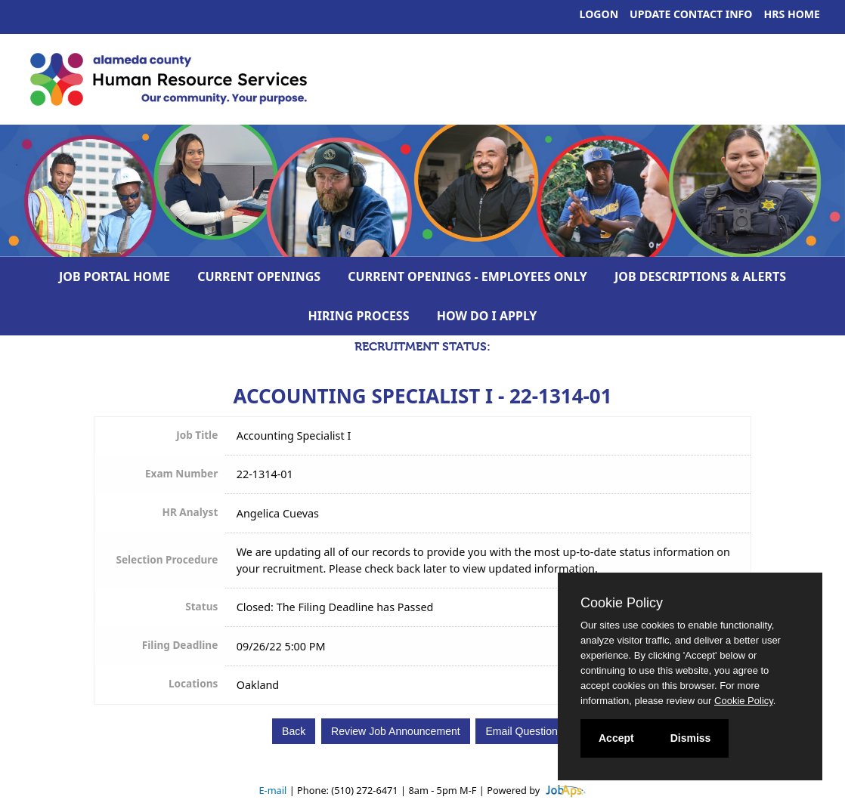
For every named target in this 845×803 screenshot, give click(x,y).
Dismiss (690, 738)
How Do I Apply (487, 315)
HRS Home (792, 14)
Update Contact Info (691, 14)
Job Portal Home (114, 276)
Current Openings (258, 276)
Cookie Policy (621, 602)
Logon (599, 14)
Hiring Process (359, 315)
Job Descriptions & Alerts (700, 276)
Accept (616, 738)
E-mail (272, 790)
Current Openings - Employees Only (467, 276)
